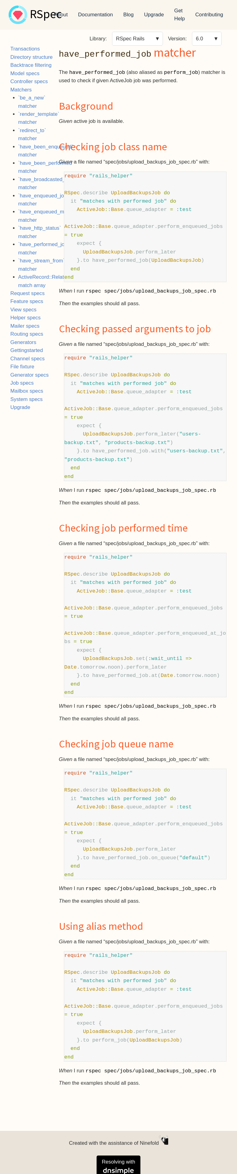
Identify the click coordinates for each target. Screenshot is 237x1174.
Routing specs (26, 334)
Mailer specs (25, 326)
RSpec (46, 15)
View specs (23, 310)
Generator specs (29, 375)
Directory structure (31, 57)
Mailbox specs (26, 391)
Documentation (95, 15)
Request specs (27, 293)
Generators (23, 342)
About (61, 15)
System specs (26, 399)
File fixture (22, 367)
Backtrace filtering (31, 65)
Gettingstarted (26, 350)
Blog (128, 15)
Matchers (21, 90)
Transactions (25, 49)
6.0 (199, 39)
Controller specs (29, 81)
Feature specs (26, 301)
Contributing (209, 15)
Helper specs (25, 318)
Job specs (22, 383)
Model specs (25, 73)
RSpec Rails (130, 39)
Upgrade (154, 15)
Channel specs (27, 359)
